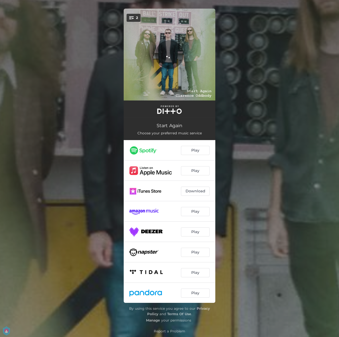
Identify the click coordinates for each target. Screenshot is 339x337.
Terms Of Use (179, 314)
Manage (153, 320)
